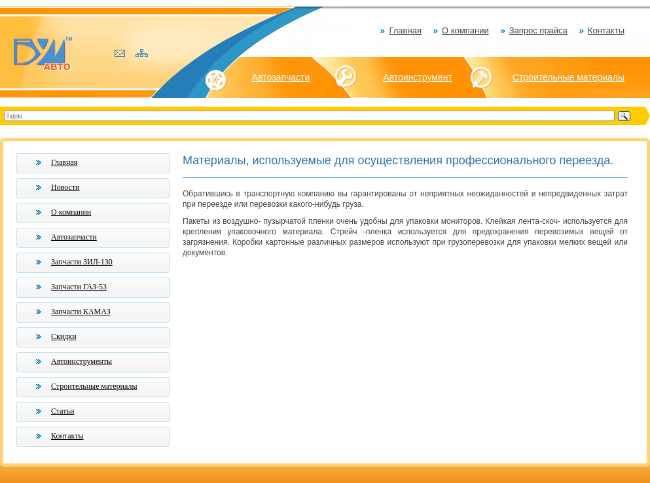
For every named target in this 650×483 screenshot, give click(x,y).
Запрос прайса (538, 30)
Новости (65, 187)
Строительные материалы (568, 77)
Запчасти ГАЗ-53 (79, 286)
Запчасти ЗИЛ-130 (82, 261)
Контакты (606, 30)
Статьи (62, 411)
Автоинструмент (417, 77)
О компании (465, 30)
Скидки (64, 336)
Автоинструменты (81, 361)
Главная (405, 30)
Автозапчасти (281, 77)
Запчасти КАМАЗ (81, 311)
